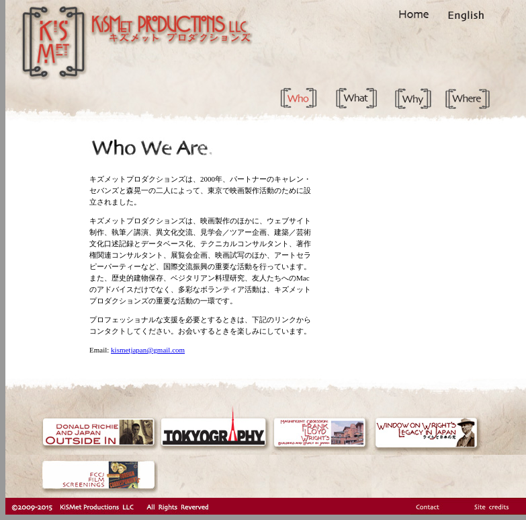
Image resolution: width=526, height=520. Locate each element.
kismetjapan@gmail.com (148, 350)
